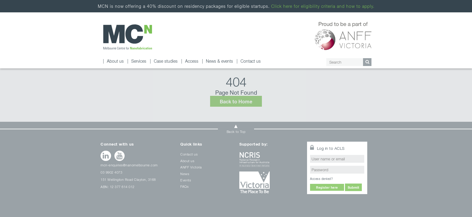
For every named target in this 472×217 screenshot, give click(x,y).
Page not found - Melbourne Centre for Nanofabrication (128, 36)
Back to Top (236, 132)
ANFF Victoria (191, 167)
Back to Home (236, 101)
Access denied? (321, 179)
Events (185, 180)
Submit (353, 187)
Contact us (251, 61)
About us (115, 61)
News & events (219, 61)
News (184, 174)
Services (138, 61)
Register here (327, 187)
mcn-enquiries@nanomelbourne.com (129, 165)
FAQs (184, 186)
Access (191, 61)
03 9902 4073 (111, 172)
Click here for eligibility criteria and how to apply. (322, 6)
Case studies (166, 61)
